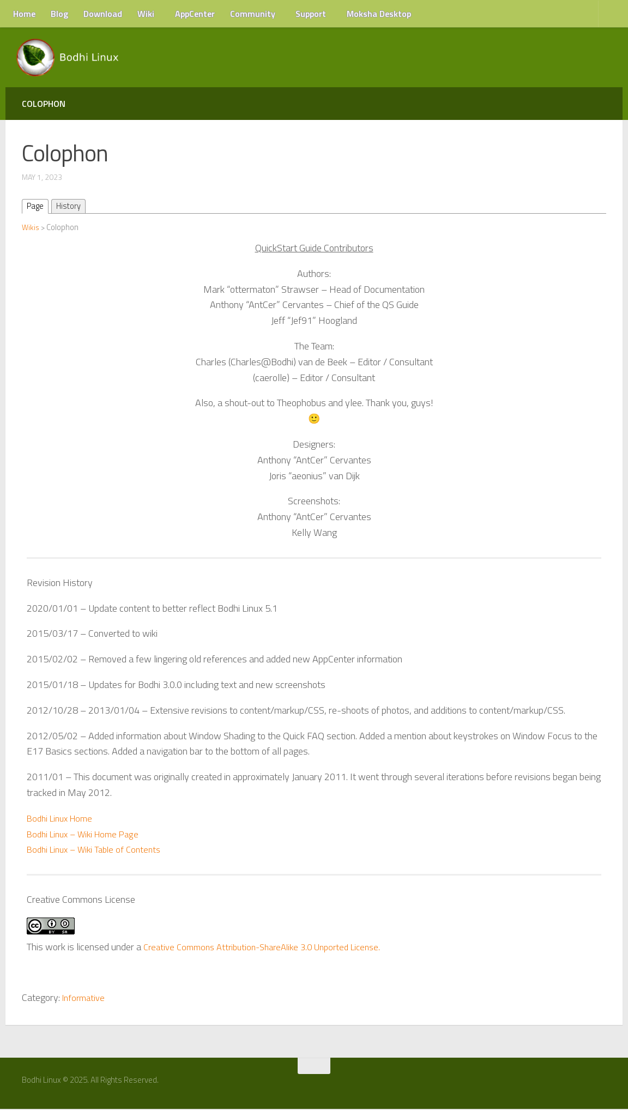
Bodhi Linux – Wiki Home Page (87, 834)
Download (102, 13)
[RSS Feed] (604, 1085)
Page (36, 206)
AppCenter (195, 13)
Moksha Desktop (379, 13)
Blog (59, 13)
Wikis (31, 227)
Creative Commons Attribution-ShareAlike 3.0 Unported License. (270, 947)
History (71, 206)
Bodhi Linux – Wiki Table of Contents (99, 850)
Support (310, 13)
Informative (85, 998)
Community (252, 13)
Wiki (145, 13)
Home (24, 13)
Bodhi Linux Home (63, 818)
